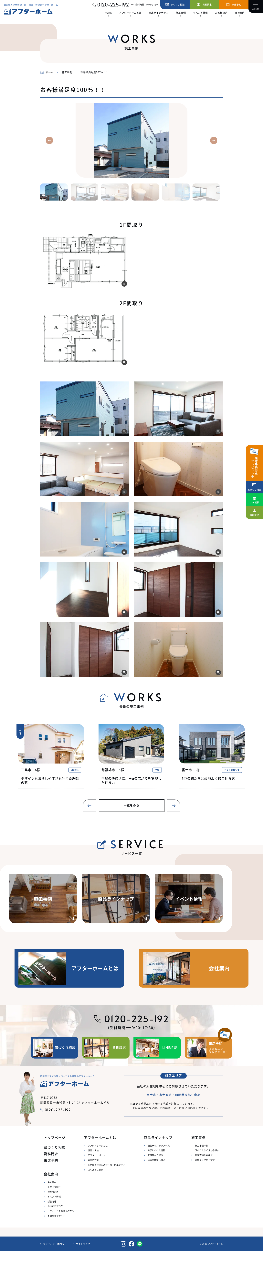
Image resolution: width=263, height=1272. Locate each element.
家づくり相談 (54, 1168)
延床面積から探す (204, 1176)
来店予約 (51, 1181)
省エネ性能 (93, 1180)
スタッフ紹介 (54, 1207)
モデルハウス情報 (156, 1171)
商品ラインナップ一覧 (159, 1166)
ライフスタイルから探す (207, 1171)
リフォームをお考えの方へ (60, 1231)
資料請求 (51, 1175)
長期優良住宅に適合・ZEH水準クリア (106, 1185)
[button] (49, 140)
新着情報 (51, 1222)
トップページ (54, 1158)
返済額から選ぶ (155, 1176)
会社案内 (51, 1203)
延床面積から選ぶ (156, 1180)
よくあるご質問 (95, 1190)
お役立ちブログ (55, 1226)
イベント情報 (54, 1217)
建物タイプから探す (205, 1180)
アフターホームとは (98, 1166)
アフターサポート (96, 1176)
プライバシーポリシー (55, 1265)
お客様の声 (52, 1212)
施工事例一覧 (201, 1166)
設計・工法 (93, 1171)
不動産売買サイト (56, 1236)
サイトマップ (83, 1265)
